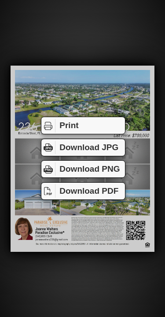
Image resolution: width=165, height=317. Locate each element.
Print (60, 125)
